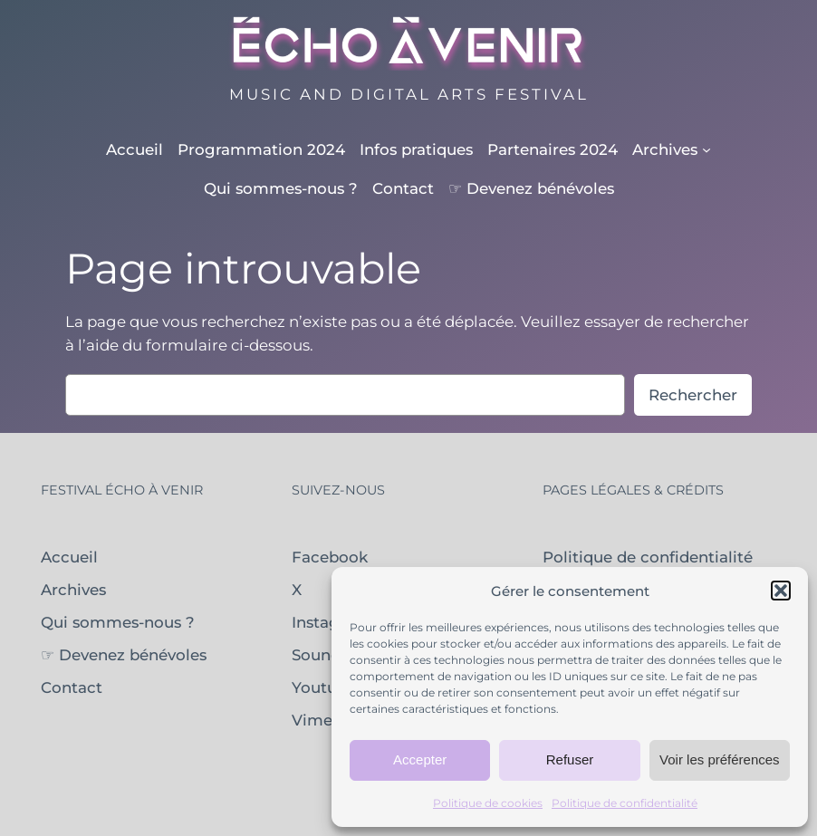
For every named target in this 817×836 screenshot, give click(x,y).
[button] (781, 590)
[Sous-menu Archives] (671, 149)
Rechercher (693, 395)
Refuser (570, 759)
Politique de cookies (488, 803)
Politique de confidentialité (624, 803)
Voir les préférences (719, 759)
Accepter (420, 759)
